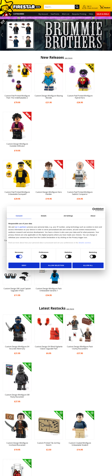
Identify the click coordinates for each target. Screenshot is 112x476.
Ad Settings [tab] (68, 216)
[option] (56, 35)
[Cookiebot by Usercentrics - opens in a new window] (94, 209)
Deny (24, 265)
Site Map (5, 457)
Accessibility (6, 451)
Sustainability (7, 454)
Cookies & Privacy (9, 448)
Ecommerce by (102, 473)
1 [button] (49, 48)
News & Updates (8, 435)
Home (4, 426)
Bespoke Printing (79, 14)
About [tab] (93, 216)
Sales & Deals (103, 14)
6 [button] (57, 48)
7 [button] (59, 48)
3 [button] (52, 48)
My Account (43, 14)
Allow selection (56, 265)
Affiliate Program (36, 453)
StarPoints (55, 14)
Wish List (65, 14)
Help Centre (34, 429)
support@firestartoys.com (39, 437)
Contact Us (33, 426)
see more (68, 58)
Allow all (88, 265)
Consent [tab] (19, 216)
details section (85, 243)
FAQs (91, 14)
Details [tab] (43, 216)
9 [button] (63, 48)
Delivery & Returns (9, 442)
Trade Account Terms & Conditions (43, 449)
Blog (3, 438)
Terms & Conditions (10, 445)
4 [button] (54, 48)
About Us (5, 432)
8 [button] (61, 48)
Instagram (70, 434)
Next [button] (110, 35)
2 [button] (50, 48)
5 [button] (56, 48)
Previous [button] (2, 35)
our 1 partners (21, 227)
